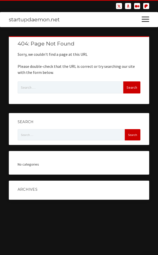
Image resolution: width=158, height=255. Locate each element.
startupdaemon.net (34, 19)
